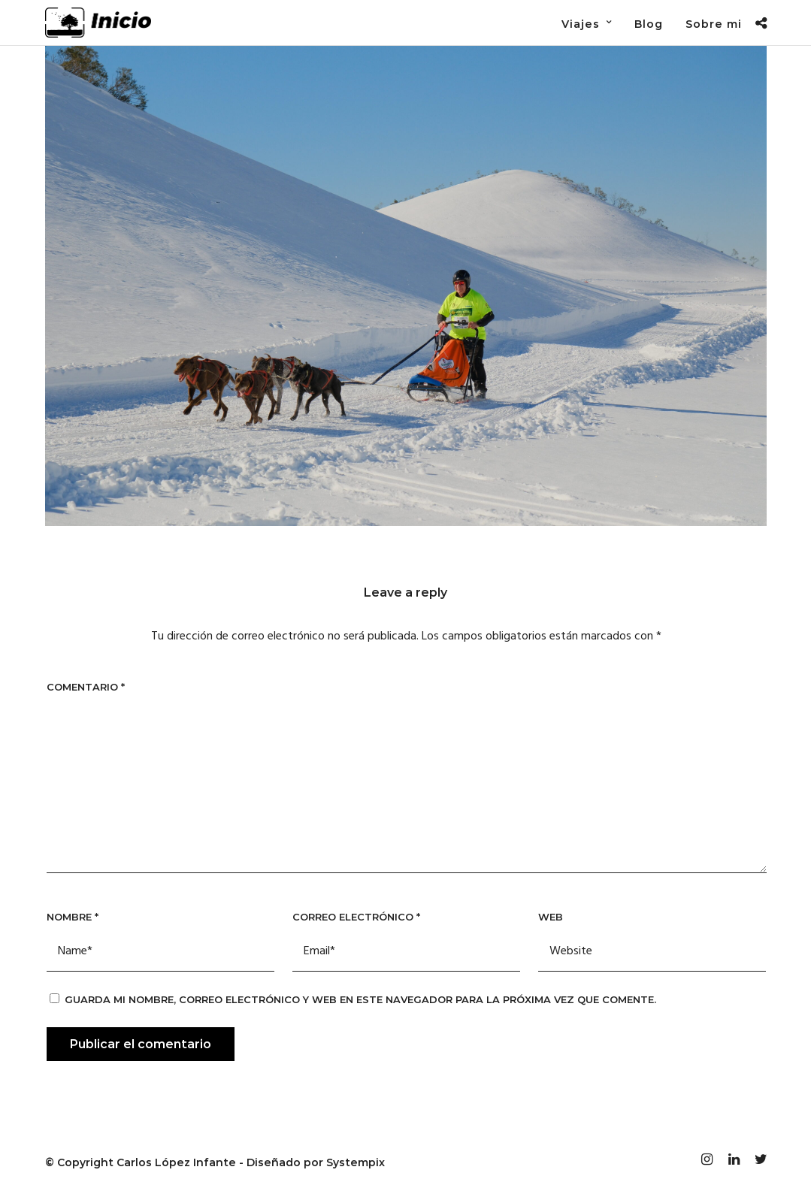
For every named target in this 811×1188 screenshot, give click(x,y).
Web (550, 917)
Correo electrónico (356, 917)
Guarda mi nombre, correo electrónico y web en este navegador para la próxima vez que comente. (360, 999)
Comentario (86, 687)
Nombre (72, 917)
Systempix (355, 1162)
